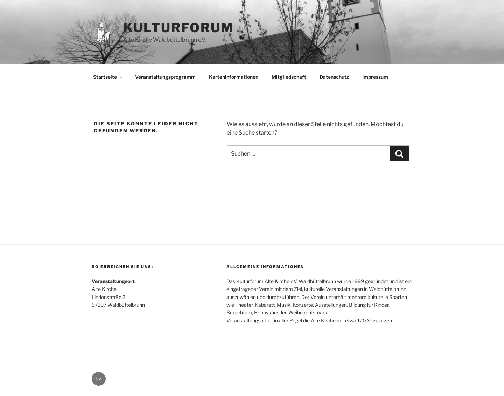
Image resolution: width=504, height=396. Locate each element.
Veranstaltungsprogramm (165, 77)
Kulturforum (178, 27)
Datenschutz (334, 77)
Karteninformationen (233, 77)
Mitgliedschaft (289, 77)
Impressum (375, 77)
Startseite (108, 77)
